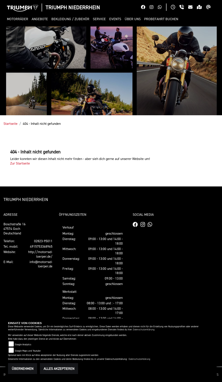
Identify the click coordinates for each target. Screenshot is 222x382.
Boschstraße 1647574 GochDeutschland (14, 228)
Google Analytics (23, 344)
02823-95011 (43, 241)
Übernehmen (22, 368)
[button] (18, 19)
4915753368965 (41, 246)
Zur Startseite (20, 163)
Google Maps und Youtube (28, 350)
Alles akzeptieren (59, 368)
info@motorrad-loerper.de (40, 264)
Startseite (10, 123)
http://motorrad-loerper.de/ (40, 254)
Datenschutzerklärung (144, 329)
